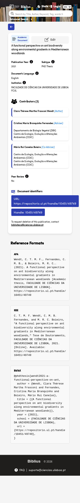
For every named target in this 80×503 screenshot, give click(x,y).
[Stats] (43, 6)
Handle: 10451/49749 (28, 212)
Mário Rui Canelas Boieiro (27, 147)
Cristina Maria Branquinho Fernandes (33, 123)
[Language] (67, 7)
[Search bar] (43, 13)
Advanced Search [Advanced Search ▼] (21, 19)
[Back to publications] (11, 27)
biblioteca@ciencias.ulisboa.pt (27, 224)
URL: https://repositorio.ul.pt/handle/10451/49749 (45, 200)
